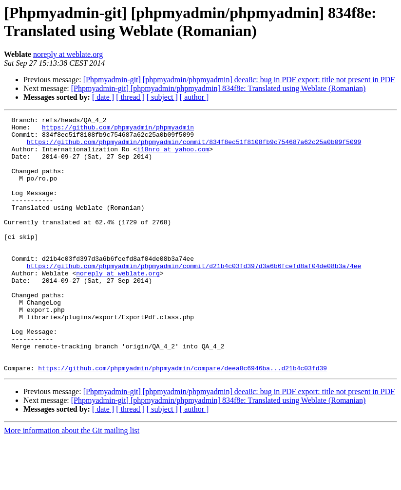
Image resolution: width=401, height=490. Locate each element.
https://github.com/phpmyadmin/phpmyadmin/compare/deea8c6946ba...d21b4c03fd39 (182, 419)
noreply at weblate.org (68, 54)
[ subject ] (162, 97)
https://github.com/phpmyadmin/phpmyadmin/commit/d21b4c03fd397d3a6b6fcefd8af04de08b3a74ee (194, 296)
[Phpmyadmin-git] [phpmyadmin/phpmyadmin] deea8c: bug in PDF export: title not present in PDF (239, 79)
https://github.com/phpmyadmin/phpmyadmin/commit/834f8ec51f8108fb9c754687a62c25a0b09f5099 (194, 147)
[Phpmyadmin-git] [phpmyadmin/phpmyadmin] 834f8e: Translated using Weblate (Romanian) (218, 88)
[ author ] (194, 97)
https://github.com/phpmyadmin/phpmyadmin (118, 130)
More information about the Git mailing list (71, 481)
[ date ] (103, 97)
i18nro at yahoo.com (173, 156)
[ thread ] (130, 97)
